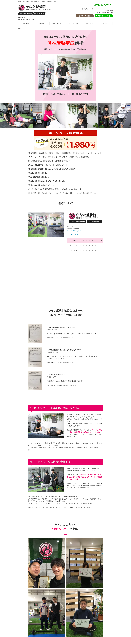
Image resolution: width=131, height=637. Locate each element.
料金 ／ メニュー (73, 23)
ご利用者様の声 (89, 23)
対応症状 (41, 23)
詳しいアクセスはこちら (74, 231)
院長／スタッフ (57, 23)
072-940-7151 (75, 235)
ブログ (105, 23)
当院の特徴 (25, 23)
